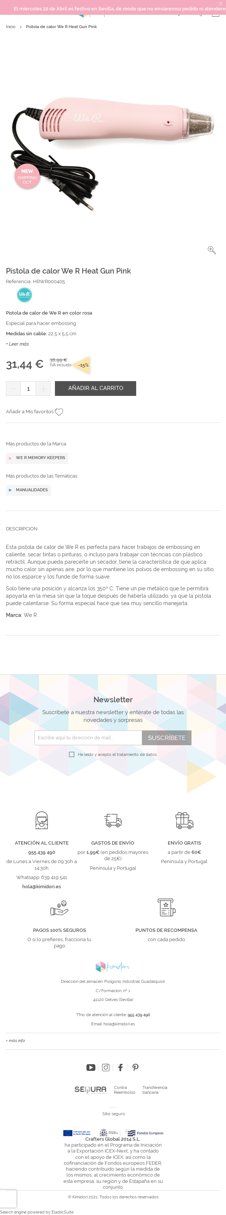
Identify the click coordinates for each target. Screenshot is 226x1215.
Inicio (11, 26)
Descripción (21, 529)
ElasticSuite (62, 1212)
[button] (211, 250)
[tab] (113, 534)
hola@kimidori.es (119, 1024)
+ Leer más (17, 344)
